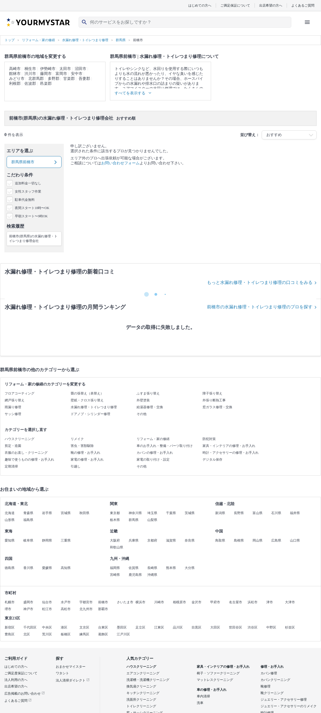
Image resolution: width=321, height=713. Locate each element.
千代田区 (30, 627)
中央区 (47, 627)
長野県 (239, 513)
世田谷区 (235, 627)
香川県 (28, 568)
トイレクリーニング (141, 706)
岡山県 (257, 540)
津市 (269, 602)
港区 (64, 627)
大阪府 (115, 540)
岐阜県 (28, 540)
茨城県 (190, 513)
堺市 (8, 609)
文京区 (84, 627)
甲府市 (215, 602)
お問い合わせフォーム (120, 163)
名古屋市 (235, 602)
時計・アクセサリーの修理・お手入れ (231, 453)
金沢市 (196, 602)
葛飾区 (103, 634)
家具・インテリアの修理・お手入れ (229, 446)
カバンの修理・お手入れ (155, 453)
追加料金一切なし (28, 183)
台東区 (103, 627)
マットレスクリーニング (215, 680)
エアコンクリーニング (142, 673)
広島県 (276, 540)
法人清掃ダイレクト (73, 680)
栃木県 (115, 520)
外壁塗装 (143, 400)
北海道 (10, 513)
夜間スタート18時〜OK (32, 208)
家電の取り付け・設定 (153, 459)
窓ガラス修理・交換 (217, 407)
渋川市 (30, 74)
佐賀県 (134, 568)
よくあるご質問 (302, 5)
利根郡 (15, 83)
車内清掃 (203, 696)
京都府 (152, 540)
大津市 (290, 602)
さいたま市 (125, 602)
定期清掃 (11, 466)
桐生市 (30, 69)
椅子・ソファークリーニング (218, 673)
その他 (141, 414)
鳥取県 (220, 540)
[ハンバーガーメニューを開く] (307, 22)
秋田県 (84, 513)
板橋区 (66, 634)
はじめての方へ (199, 5)
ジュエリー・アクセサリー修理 (284, 699)
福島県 (28, 520)
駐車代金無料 (25, 200)
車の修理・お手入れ (211, 690)
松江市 (47, 609)
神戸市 (28, 609)
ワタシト (62, 673)
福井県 (295, 513)
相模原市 (179, 602)
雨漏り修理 (13, 407)
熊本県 (171, 568)
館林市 (15, 74)
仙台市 (47, 602)
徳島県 (10, 568)
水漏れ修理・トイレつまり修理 (94, 407)
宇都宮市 (86, 602)
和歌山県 (116, 547)
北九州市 (86, 609)
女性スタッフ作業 (28, 191)
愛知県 (10, 540)
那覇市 (103, 609)
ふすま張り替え (148, 393)
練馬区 (84, 634)
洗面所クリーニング (141, 699)
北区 (26, 634)
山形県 (10, 520)
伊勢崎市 (48, 69)
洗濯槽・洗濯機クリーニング (147, 680)
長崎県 (152, 568)
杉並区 (290, 627)
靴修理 (265, 686)
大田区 (215, 627)
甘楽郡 (69, 79)
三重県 (66, 540)
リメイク (77, 439)
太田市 (65, 69)
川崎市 (159, 602)
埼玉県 (152, 513)
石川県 (276, 513)
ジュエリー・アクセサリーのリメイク (289, 706)
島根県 (239, 540)
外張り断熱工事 (214, 400)
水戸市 (66, 602)
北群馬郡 (36, 79)
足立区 (140, 627)
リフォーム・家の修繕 (153, 439)
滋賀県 (171, 540)
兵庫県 (134, 540)
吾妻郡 (84, 79)
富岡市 (61, 74)
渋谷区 (253, 627)
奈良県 (190, 540)
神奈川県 (135, 513)
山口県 (295, 540)
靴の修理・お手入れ (85, 453)
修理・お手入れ (272, 667)
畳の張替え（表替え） (87, 393)
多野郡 (53, 79)
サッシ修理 (13, 414)
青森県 (28, 513)
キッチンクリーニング (142, 693)
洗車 (200, 703)
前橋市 (103, 602)
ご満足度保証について (20, 673)
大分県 (190, 568)
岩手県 (47, 513)
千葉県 (171, 513)
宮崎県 (115, 575)
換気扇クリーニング (141, 686)
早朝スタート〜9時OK (31, 216)
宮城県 (66, 513)
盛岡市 (28, 602)
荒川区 (47, 634)
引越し (76, 466)
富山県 (257, 513)
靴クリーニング (272, 693)
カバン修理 (269, 673)
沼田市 (80, 69)
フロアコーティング (19, 393)
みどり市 (16, 79)
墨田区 (122, 627)
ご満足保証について (235, 5)
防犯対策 (209, 439)
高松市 (66, 609)
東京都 (115, 513)
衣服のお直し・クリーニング (26, 453)
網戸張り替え (14, 400)
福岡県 (115, 568)
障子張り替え (212, 393)
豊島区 (10, 634)
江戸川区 (123, 634)
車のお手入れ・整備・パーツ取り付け (165, 446)
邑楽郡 (46, 83)
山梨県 (152, 520)
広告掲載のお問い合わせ (24, 693)
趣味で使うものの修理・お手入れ (29, 459)
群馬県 (134, 520)
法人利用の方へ (15, 680)
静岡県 (47, 540)
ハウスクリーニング (19, 439)
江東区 (159, 627)
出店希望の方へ (270, 5)
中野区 (271, 627)
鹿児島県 (135, 575)
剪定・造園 (13, 446)
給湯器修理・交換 (150, 407)
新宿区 (10, 627)
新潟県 (220, 513)
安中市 (76, 74)
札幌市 (10, 602)
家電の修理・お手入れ (87, 459)
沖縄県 (152, 575)
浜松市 (253, 602)
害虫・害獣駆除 (82, 446)
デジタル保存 (212, 459)
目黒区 (196, 627)
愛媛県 (47, 568)
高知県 (66, 568)
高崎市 (15, 69)
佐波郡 (30, 83)
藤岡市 (46, 74)
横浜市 (140, 602)
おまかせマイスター (70, 667)
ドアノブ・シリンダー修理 (90, 414)
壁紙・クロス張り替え (87, 400)
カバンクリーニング (275, 680)
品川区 (178, 627)
